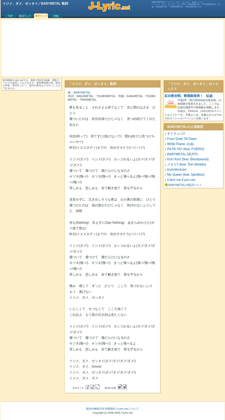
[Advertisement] (112, 48)
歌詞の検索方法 (95, 408)
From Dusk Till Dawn (182, 138)
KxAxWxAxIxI (176, 169)
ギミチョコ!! (176, 133)
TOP (10, 16)
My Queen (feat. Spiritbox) (185, 174)
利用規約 (110, 408)
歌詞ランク (25, 16)
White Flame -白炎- (180, 144)
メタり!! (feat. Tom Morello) (186, 164)
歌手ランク (41, 16)
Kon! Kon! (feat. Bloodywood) (188, 159)
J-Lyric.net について (127, 408)
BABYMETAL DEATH (182, 154)
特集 (56, 16)
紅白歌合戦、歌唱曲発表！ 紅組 (189, 95)
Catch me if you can (181, 179)
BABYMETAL (82, 92)
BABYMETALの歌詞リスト (185, 184)
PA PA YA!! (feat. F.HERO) (185, 149)
